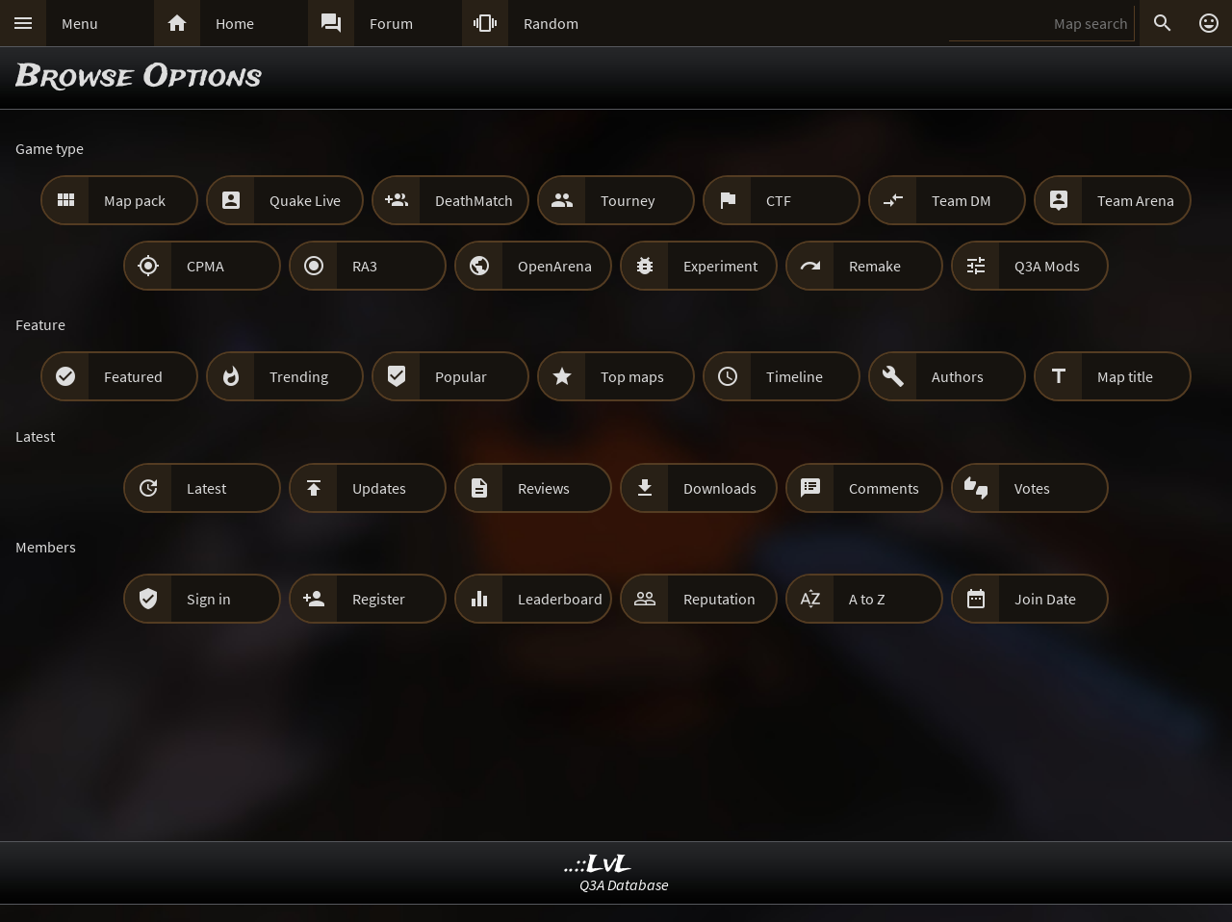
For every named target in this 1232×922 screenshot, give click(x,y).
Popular (461, 376)
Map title (1125, 376)
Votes (1032, 488)
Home (235, 23)
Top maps (632, 376)
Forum (391, 23)
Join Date (1045, 598)
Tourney (627, 200)
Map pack (135, 200)
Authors (958, 376)
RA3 (364, 265)
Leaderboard (560, 598)
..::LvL (598, 865)
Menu (80, 23)
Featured (133, 376)
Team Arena (1135, 200)
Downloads (720, 488)
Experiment (720, 265)
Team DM (961, 200)
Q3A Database (624, 884)
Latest (206, 488)
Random (551, 23)
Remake (875, 265)
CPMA (205, 265)
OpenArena (555, 265)
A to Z (867, 598)
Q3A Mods (1047, 265)
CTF (778, 200)
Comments (884, 488)
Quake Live (305, 200)
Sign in (209, 598)
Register (378, 598)
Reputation (719, 598)
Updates (379, 488)
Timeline (794, 376)
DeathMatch (474, 200)
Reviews (544, 488)
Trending (299, 376)
